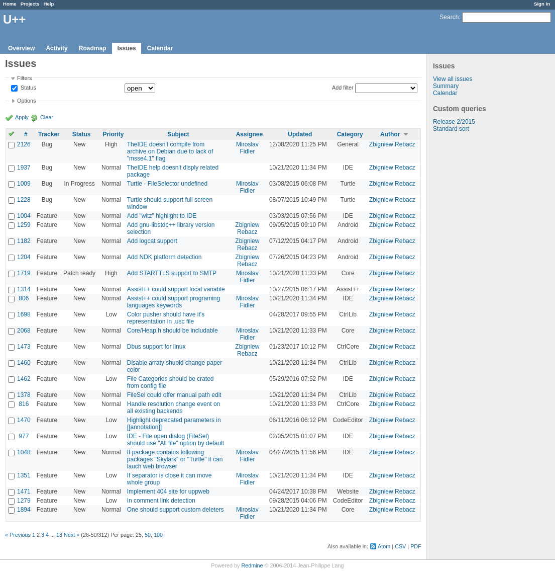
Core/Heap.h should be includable (172, 330)
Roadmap (92, 48)
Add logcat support (152, 240)
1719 (24, 273)
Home (10, 4)
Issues (126, 48)
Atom (384, 546)
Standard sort (451, 128)
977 (24, 436)
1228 (24, 199)
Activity (56, 48)
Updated (300, 134)
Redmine (252, 565)
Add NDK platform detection (164, 257)
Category (350, 134)
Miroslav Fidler (247, 148)
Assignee (249, 134)
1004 (24, 215)
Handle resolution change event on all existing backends (173, 407)
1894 (24, 509)
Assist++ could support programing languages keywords (173, 302)
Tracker (49, 134)
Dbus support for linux (156, 346)
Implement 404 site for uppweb (168, 491)
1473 (24, 346)
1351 (24, 475)
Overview (21, 48)
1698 (24, 314)
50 (148, 535)
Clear (46, 117)
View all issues (452, 79)
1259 (24, 224)
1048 (24, 452)
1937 (24, 167)
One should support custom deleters (175, 509)
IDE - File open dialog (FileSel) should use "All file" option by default (175, 440)
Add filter (343, 88)
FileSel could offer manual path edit (174, 394)
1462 (24, 378)
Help (49, 4)
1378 (24, 394)
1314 (24, 289)
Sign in (542, 4)
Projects (30, 4)
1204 (24, 257)
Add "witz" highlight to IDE (162, 215)
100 (158, 535)
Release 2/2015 (454, 121)
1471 (24, 491)
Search (449, 17)
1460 (24, 362)
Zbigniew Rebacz (392, 144)
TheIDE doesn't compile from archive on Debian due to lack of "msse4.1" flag (170, 151)
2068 (24, 330)
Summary (446, 86)
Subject (178, 134)
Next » (71, 535)
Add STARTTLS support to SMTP (171, 273)
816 (24, 403)
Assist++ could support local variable (176, 289)
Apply (22, 117)
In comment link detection (161, 500)
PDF (415, 546)
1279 (24, 500)
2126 (24, 144)
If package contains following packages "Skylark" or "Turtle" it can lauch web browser (175, 459)
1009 (24, 183)
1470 (24, 420)
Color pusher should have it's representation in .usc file (165, 318)
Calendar (160, 48)
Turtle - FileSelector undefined (167, 183)
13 (59, 535)
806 (24, 298)
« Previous (18, 535)
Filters (24, 78)
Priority (113, 134)
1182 (24, 240)
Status (27, 88)
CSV (400, 546)
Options (26, 101)
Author (390, 134)
